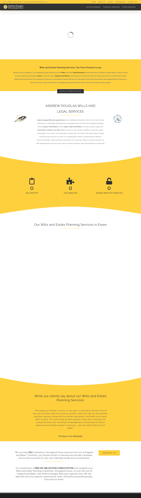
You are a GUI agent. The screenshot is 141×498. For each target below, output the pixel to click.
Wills (63, 72)
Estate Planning (78, 72)
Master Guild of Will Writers (73, 127)
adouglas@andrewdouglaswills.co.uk (35, 2)
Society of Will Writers (50, 127)
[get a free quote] (109, 453)
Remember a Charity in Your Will (49, 130)
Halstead (77, 436)
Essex (39, 76)
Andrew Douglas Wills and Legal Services (51, 120)
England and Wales (62, 76)
